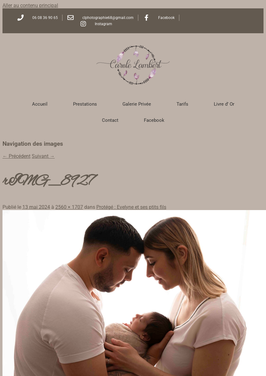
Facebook (154, 120)
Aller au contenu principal (30, 5)
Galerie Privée (136, 104)
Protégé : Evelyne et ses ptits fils (131, 207)
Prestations (85, 104)
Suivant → (43, 156)
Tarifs (182, 104)
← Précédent (16, 156)
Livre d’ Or (224, 104)
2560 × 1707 (69, 207)
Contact (110, 120)
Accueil (40, 104)
